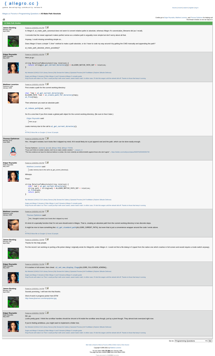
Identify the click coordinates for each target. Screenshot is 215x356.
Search (95, 345)
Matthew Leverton (181, 17)
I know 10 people (52, 132)
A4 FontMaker (88, 72)
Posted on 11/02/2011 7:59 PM (34, 313)
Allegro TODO (67, 148)
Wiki (110, 345)
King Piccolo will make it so (34, 78)
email (48, 148)
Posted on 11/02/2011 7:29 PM (34, 240)
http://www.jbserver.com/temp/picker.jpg (40, 298)
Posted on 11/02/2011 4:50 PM (34, 54)
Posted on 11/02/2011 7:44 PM (34, 288)
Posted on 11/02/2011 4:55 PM (34, 163)
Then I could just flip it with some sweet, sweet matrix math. (63, 78)
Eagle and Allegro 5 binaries (34, 76)
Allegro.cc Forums (9, 14)
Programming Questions (29, 14)
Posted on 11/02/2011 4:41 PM (34, 28)
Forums (105, 345)
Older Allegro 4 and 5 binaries (55, 76)
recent (180, 7)
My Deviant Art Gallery (61, 72)
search (185, 7)
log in (196, 7)
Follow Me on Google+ (38, 132)
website (41, 148)
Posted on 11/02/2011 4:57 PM (34, 211)
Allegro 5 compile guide (74, 76)
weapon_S (78, 150)
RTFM (27, 132)
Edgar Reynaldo (169, 17)
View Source (125, 345)
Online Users (116, 345)
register (191, 7)
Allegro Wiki (56, 148)
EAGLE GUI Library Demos (44, 72)
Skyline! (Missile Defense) (102, 72)
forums (174, 7)
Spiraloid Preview (76, 72)
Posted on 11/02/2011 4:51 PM (34, 139)
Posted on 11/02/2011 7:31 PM (34, 264)
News (100, 345)
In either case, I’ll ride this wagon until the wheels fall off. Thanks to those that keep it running (115, 78)
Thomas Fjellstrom (197, 17)
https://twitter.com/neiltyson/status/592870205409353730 (130, 152)
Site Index (89, 345)
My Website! (29, 72)
